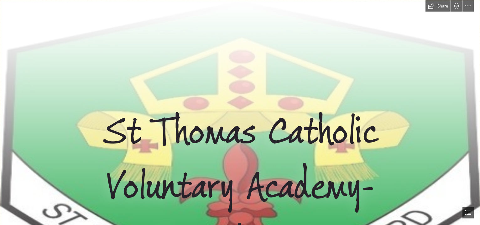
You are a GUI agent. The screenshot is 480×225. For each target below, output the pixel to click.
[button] (438, 6)
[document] (240, 112)
